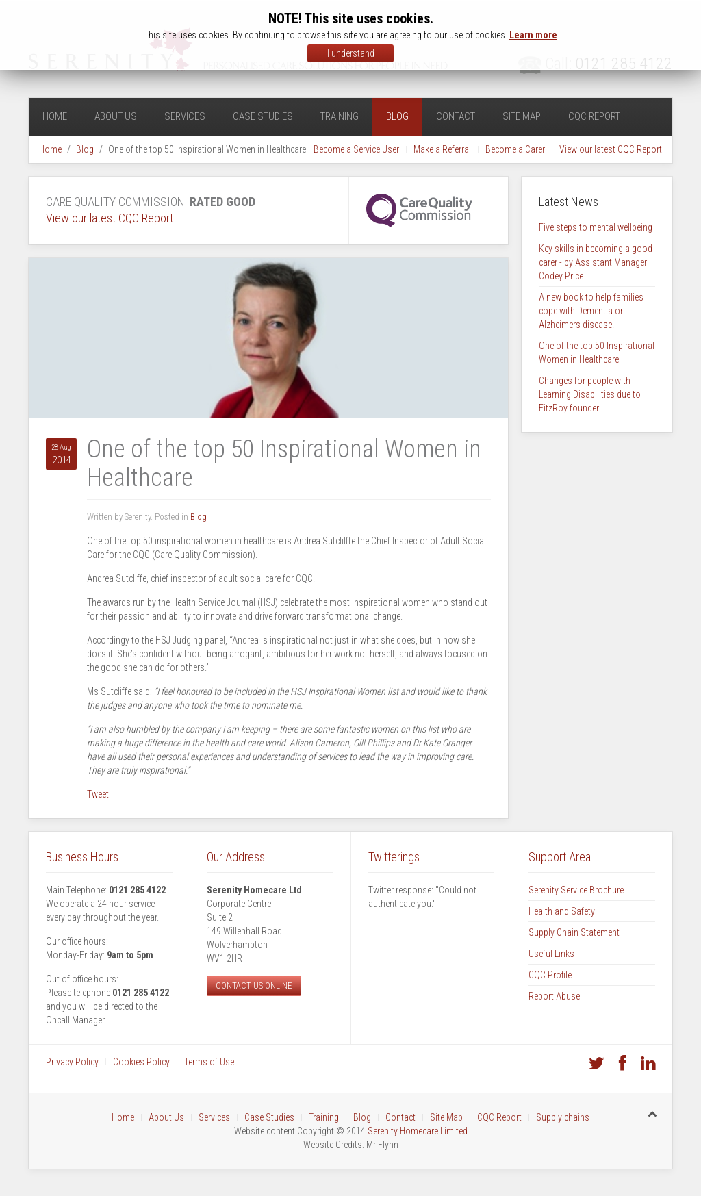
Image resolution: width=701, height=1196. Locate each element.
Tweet (98, 794)
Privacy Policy (72, 1061)
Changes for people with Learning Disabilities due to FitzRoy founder (590, 394)
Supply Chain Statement (574, 932)
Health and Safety (561, 911)
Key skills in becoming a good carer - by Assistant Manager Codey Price (595, 262)
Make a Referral (442, 149)
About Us (115, 116)
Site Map (521, 116)
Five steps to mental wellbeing (595, 227)
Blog (397, 116)
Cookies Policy (141, 1061)
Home (54, 116)
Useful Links (551, 953)
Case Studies (263, 116)
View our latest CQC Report (610, 149)
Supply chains (562, 1117)
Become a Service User (356, 149)
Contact (455, 116)
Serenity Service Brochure (576, 890)
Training (339, 116)
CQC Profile (550, 974)
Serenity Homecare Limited (418, 1130)
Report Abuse (554, 996)
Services (184, 116)
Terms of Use (209, 1061)
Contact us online (254, 985)
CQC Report (594, 116)
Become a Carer (515, 149)
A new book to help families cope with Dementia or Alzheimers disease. (591, 311)
